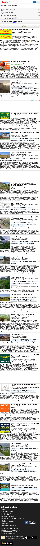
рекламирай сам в (34, 100)
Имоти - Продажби (8, 10)
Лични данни (5, 523)
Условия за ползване (7, 521)
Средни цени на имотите (8, 520)
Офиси (3, 527)
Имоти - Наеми (7, 13)
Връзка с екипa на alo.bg (8, 525)
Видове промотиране (7, 516)
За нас (3, 509)
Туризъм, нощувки (8, 15)
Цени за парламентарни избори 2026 (12, 518)
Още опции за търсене (18, 22)
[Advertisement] (20, 106)
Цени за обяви (5, 514)
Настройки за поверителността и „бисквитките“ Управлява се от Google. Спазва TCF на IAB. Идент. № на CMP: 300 (11, 531)
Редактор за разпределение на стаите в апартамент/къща (12, 537)
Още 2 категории (9, 18)
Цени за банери (6, 513)
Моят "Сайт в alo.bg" (7, 511)
